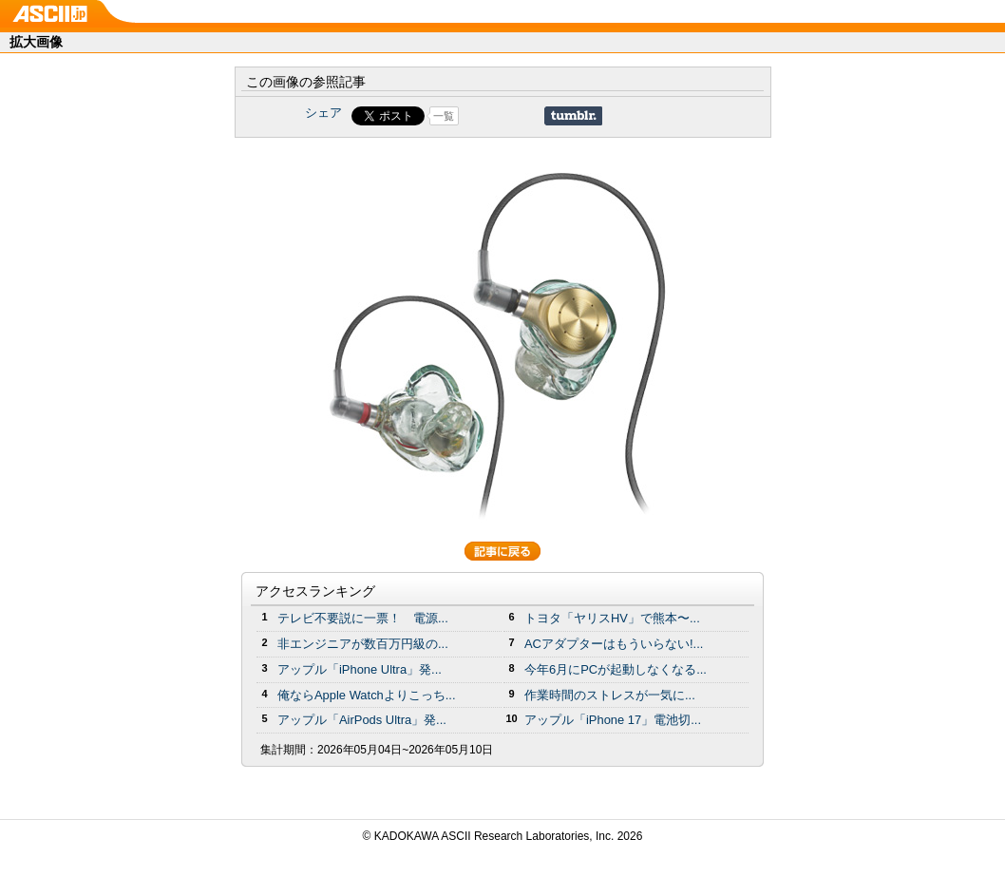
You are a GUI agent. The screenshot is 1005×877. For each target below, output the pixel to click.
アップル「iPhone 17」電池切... (612, 720)
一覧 (443, 116)
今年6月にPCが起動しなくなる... (615, 669)
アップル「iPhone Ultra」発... (359, 669)
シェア (323, 112)
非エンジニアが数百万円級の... (362, 644)
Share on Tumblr (573, 115)
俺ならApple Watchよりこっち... (366, 695)
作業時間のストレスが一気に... (609, 695)
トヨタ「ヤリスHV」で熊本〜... (612, 618)
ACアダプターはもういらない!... (613, 644)
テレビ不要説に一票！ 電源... (362, 618)
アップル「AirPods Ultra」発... (361, 720)
